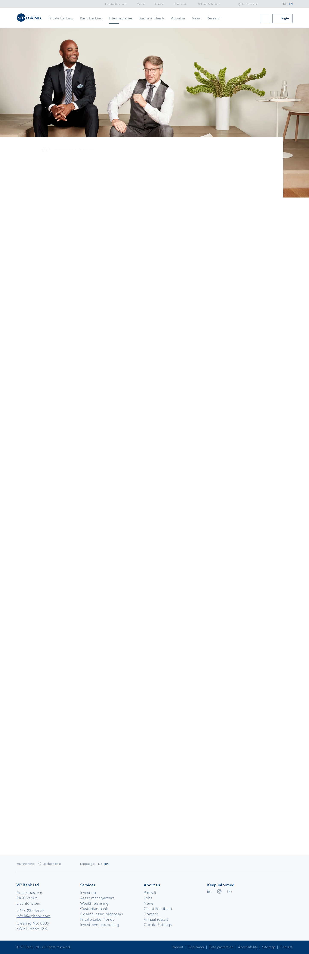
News (196, 18)
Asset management (97, 898)
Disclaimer (196, 947)
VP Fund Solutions (208, 4)
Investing (88, 892)
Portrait (150, 892)
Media (141, 4)
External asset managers (101, 914)
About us (178, 18)
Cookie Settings (158, 924)
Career (159, 4)
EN (291, 4)
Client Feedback (158, 908)
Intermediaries (121, 18)
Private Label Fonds (97, 919)
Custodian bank (94, 908)
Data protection (221, 947)
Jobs (148, 898)
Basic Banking (91, 18)
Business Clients (152, 18)
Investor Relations (115, 4)
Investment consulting (99, 924)
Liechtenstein (250, 4)
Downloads (180, 4)
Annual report (156, 919)
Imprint (177, 947)
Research (214, 18)
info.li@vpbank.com (33, 916)
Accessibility (248, 947)
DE (285, 4)
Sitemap (268, 947)
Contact (151, 914)
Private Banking (61, 18)
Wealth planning (94, 903)
